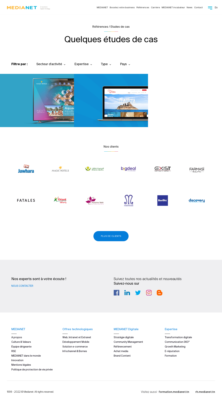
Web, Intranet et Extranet (76, 337)
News (189, 7)
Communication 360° (177, 341)
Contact (198, 7)
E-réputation (172, 351)
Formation (171, 355)
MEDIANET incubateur (173, 7)
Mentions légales (21, 364)
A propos (16, 337)
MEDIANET (102, 7)
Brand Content (122, 355)
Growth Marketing (175, 346)
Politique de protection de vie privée (32, 369)
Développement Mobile (75, 341)
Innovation (17, 360)
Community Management (128, 341)
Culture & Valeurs (21, 341)
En (216, 7)
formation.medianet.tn (174, 391)
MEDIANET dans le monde (26, 355)
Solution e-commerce (75, 346)
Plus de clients (111, 236)
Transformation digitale (178, 337)
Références (142, 7)
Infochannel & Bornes (74, 351)
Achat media (121, 351)
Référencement (123, 346)
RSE (13, 351)
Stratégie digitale (124, 337)
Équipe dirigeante (21, 346)
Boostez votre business (122, 7)
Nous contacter (22, 285)
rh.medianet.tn (205, 391)
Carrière (155, 7)
